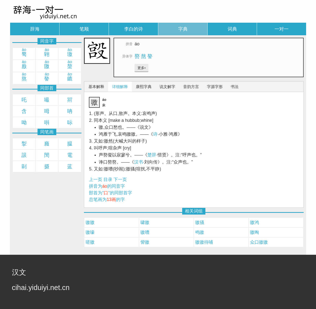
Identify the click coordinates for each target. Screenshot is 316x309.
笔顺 (84, 29)
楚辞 (151, 154)
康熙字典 (144, 87)
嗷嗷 (90, 222)
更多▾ (142, 68)
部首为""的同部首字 (110, 192)
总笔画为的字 (107, 199)
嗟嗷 (90, 242)
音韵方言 (191, 87)
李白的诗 (133, 29)
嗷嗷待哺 (204, 242)
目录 (107, 179)
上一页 (95, 179)
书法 (234, 87)
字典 (183, 29)
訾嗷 (144, 242)
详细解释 (120, 87)
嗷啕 (254, 232)
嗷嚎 (90, 232)
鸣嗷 (199, 232)
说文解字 (167, 87)
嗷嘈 (144, 232)
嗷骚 (199, 222)
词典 (232, 29)
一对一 (282, 29)
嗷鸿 (254, 222)
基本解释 (96, 87)
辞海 (35, 29)
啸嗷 (144, 222)
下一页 (120, 179)
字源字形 (215, 87)
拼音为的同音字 (107, 186)
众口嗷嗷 (259, 242)
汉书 (138, 162)
